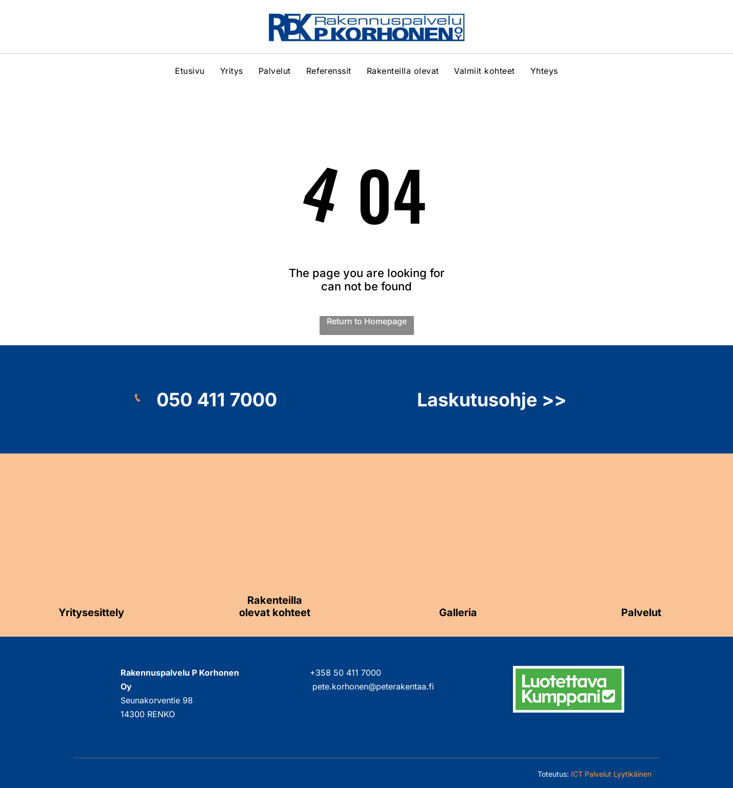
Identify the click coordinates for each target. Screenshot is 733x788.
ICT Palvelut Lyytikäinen (611, 774)
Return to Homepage (367, 321)
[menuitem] (189, 70)
